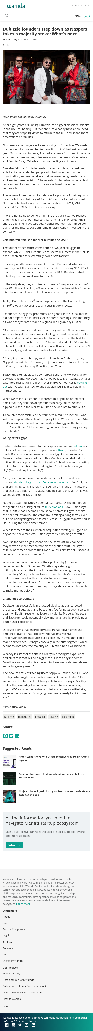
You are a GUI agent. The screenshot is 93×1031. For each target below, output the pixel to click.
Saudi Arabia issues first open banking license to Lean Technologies (51, 775)
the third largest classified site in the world (41, 482)
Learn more (23, 904)
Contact (85, 5)
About (75, 5)
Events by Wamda (13, 960)
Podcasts (8, 948)
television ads (54, 507)
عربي (87, 15)
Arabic (7, 45)
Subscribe (14, 845)
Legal (6, 935)
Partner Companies (14, 929)
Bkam (61, 450)
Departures (24, 716)
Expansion (68, 716)
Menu (78, 15)
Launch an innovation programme (22, 992)
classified (40, 716)
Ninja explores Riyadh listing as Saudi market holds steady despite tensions (54, 793)
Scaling (54, 716)
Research (8, 954)
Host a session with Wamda (18, 979)
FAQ (5, 923)
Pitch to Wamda (12, 998)
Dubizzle (9, 716)
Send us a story (11, 973)
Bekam (77, 446)
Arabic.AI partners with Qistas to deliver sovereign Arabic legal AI (54, 758)
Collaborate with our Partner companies (25, 986)
